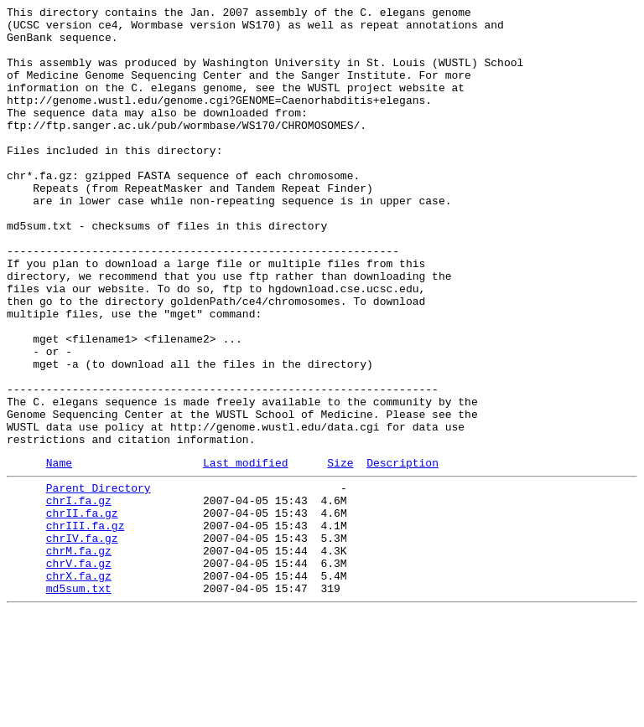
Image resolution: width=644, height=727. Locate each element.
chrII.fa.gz (82, 610)
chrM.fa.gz (79, 655)
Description (402, 552)
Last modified (245, 552)
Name (59, 552)
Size (340, 552)
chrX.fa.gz (79, 685)
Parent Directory (98, 580)
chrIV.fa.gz (82, 640)
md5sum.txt (79, 701)
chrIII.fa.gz (85, 625)
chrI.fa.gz (79, 595)
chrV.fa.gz (79, 670)
